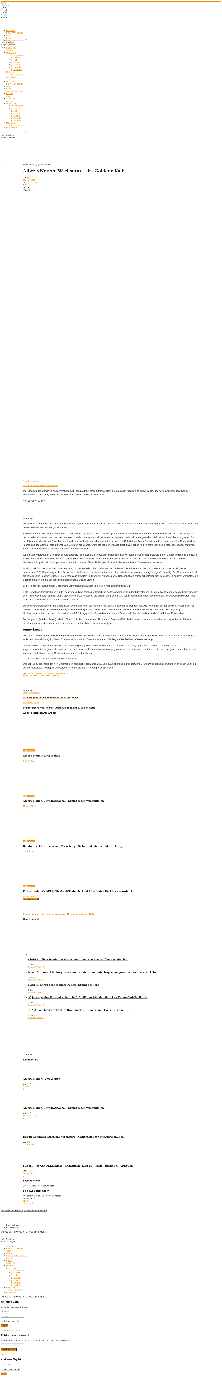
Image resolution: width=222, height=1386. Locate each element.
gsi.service (11, 52)
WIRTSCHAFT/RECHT (16, 40)
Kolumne (47, 673)
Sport (9, 45)
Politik (9, 38)
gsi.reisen (16, 62)
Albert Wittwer (36, 673)
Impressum (12, 1227)
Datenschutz (12, 1225)
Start (25, 164)
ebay (25, 1200)
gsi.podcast (11, 77)
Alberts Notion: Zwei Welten (41, 755)
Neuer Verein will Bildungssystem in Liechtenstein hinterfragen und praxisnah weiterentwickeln (92, 972)
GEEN (30, 1171)
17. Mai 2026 (29, 896)
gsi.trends (16, 67)
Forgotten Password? (11, 1330)
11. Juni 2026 (29, 806)
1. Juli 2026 (28, 761)
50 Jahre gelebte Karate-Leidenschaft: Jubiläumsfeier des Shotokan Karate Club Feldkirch (87, 997)
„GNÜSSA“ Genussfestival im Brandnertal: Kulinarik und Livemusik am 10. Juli (80, 1010)
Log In (4, 1354)
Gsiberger (11, 47)
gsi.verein (10, 50)
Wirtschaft (63, 673)
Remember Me (11, 1321)
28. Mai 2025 (29, 180)
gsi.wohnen (16, 69)
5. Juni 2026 (29, 851)
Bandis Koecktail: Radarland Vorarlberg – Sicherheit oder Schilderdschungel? (74, 846)
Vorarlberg (11, 30)
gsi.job (14, 60)
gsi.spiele (15, 65)
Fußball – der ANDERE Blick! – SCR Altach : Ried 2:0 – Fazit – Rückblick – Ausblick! (78, 891)
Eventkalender (18, 55)
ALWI (29, 1084)
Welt (8, 35)
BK (28, 177)
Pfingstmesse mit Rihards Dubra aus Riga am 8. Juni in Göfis (59, 914)
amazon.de (28, 1203)
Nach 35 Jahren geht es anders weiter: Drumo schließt (63, 984)
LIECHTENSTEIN (14, 33)
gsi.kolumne (17, 74)
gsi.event (15, 57)
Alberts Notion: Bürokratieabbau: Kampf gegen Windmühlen (63, 800)
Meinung (10, 72)
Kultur (9, 43)
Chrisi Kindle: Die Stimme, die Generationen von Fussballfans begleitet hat (77, 959)
